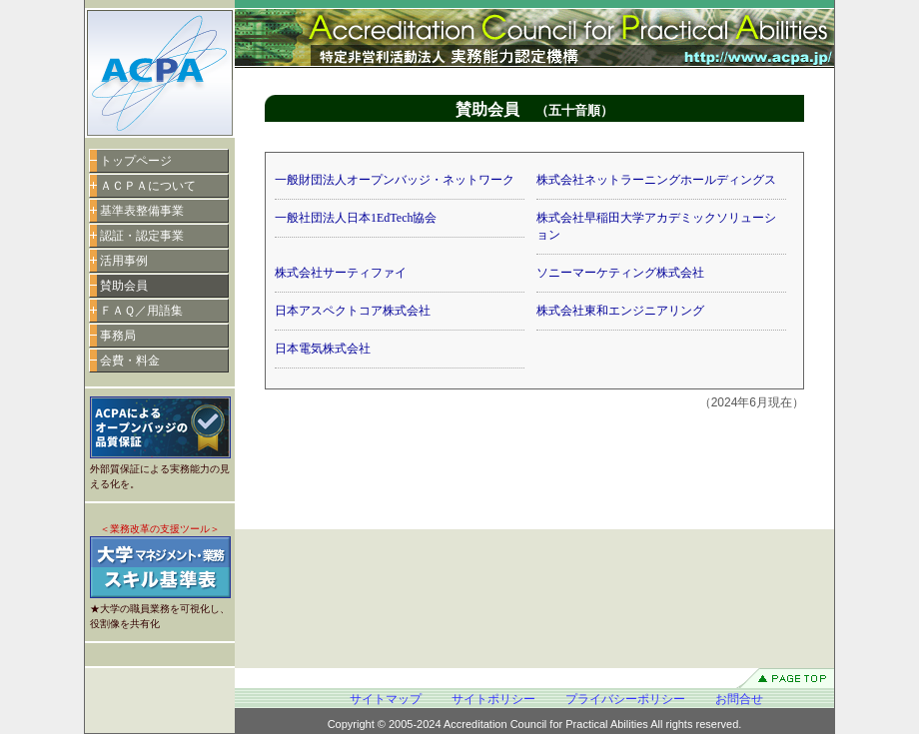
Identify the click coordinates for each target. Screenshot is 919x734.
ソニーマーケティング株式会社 (620, 273)
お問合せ (739, 699)
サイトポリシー (493, 699)
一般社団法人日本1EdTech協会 (356, 218)
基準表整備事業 (142, 211)
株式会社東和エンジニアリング (620, 311)
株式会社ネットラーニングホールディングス (656, 180)
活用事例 (124, 261)
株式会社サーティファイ (341, 273)
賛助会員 (124, 286)
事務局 (118, 336)
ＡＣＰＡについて (148, 186)
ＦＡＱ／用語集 (141, 311)
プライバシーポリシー (625, 699)
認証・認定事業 (142, 236)
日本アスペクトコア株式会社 (353, 311)
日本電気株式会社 (323, 349)
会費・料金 (130, 360)
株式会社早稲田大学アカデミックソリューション (656, 226)
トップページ (136, 161)
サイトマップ (386, 699)
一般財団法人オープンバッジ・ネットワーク (394, 180)
